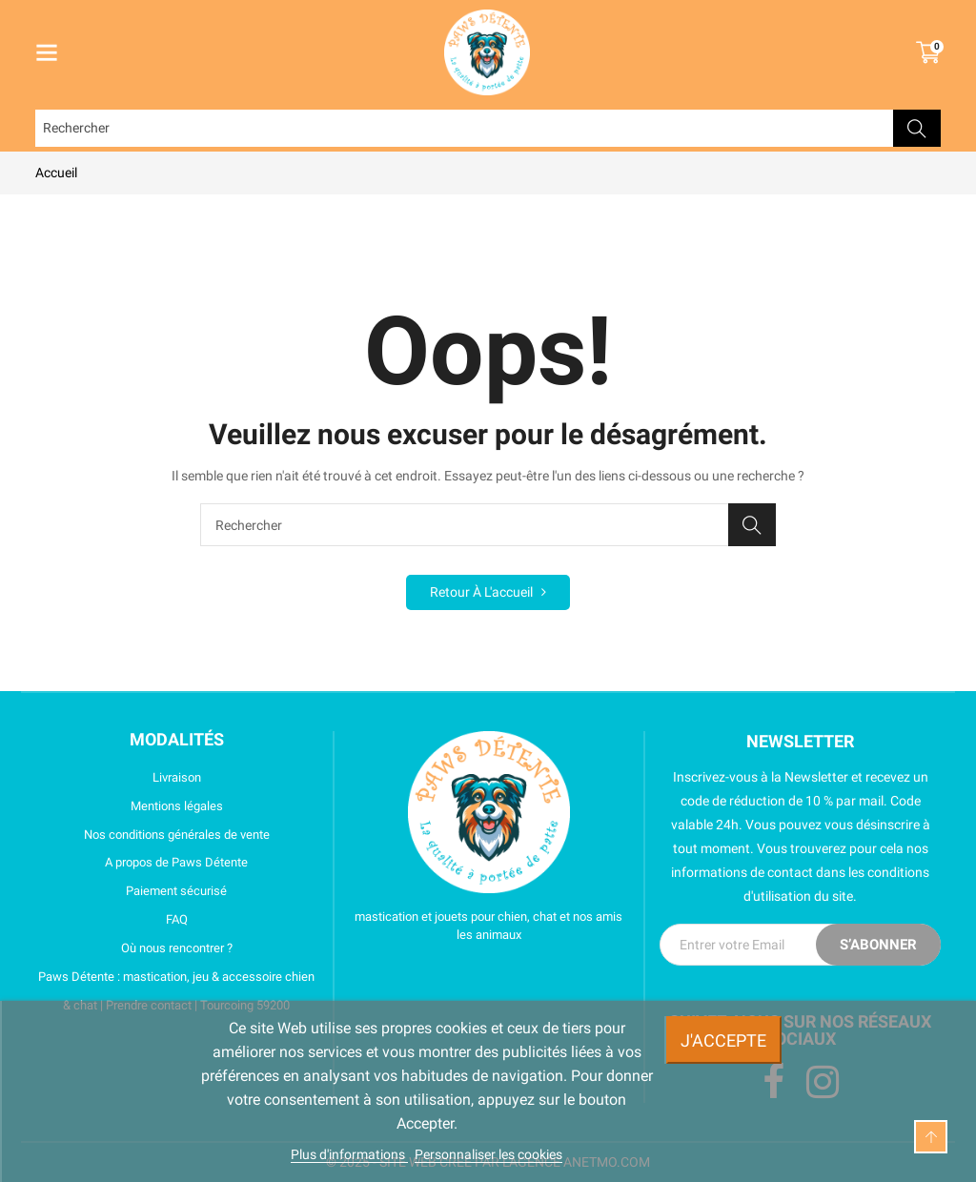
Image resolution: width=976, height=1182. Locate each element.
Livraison (118, 777)
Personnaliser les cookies (488, 1154)
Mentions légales (129, 806)
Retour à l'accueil (488, 592)
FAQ (111, 919)
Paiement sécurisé (131, 891)
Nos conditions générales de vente (152, 835)
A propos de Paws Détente (141, 862)
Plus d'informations (349, 1154)
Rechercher (917, 128)
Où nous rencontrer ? (134, 948)
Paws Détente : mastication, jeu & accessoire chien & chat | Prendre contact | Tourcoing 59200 (175, 990)
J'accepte (723, 1040)
